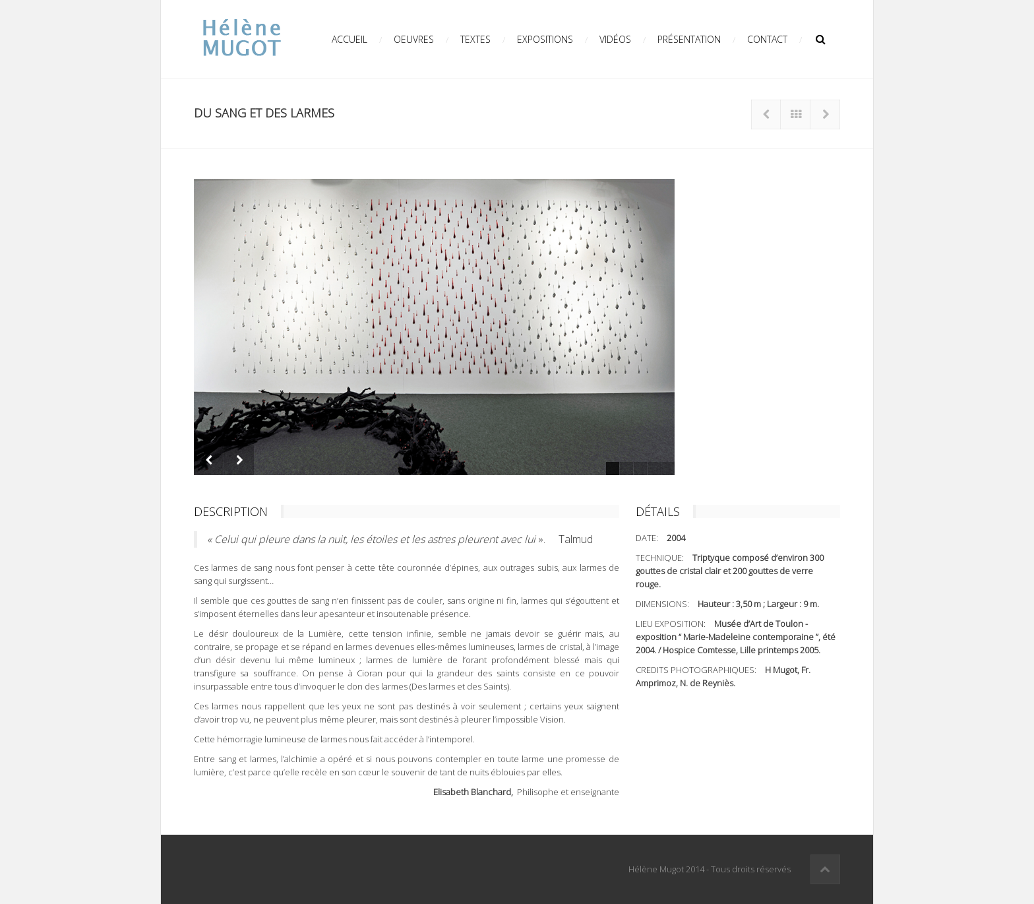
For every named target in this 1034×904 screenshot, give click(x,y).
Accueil (349, 39)
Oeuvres (414, 39)
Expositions (545, 39)
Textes (475, 39)
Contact (767, 39)
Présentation (689, 39)
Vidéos (615, 39)
